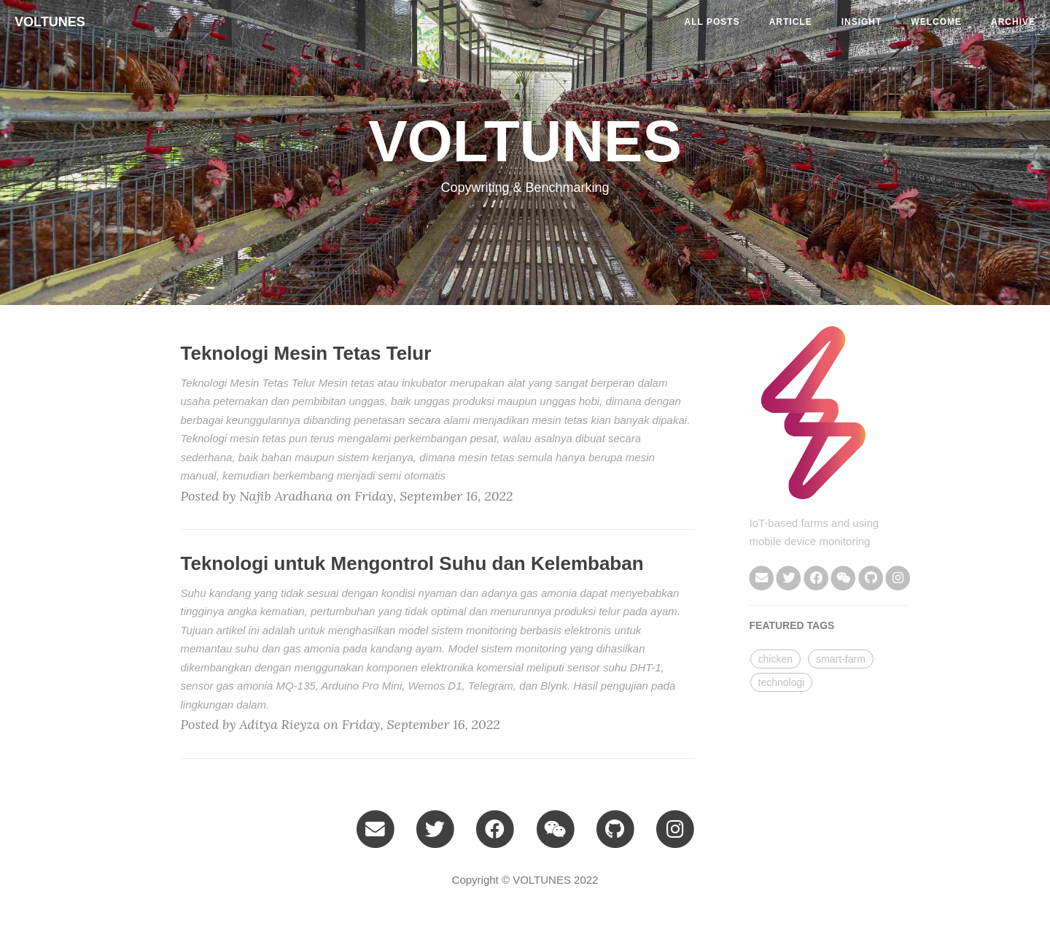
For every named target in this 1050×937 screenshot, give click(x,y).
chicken (775, 659)
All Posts (712, 22)
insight (861, 22)
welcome (936, 22)
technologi (781, 682)
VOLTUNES (50, 22)
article (790, 22)
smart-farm (841, 659)
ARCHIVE (1013, 22)
